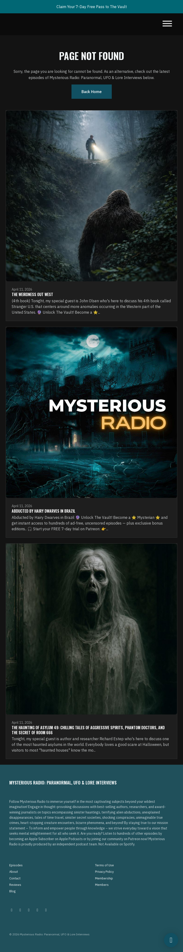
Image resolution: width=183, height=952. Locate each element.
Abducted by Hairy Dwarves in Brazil (43, 511)
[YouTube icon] (46, 910)
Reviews (15, 885)
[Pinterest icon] (20, 910)
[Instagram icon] (11, 910)
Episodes (16, 865)
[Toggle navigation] (167, 24)
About (13, 872)
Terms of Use (104, 865)
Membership (104, 878)
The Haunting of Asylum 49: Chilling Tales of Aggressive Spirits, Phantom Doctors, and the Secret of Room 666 (88, 730)
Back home (91, 91)
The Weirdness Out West (32, 294)
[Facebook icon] (28, 910)
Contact (14, 878)
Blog (12, 891)
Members (102, 885)
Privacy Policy (104, 872)
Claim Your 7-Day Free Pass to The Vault (91, 6)
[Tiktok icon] (37, 910)
